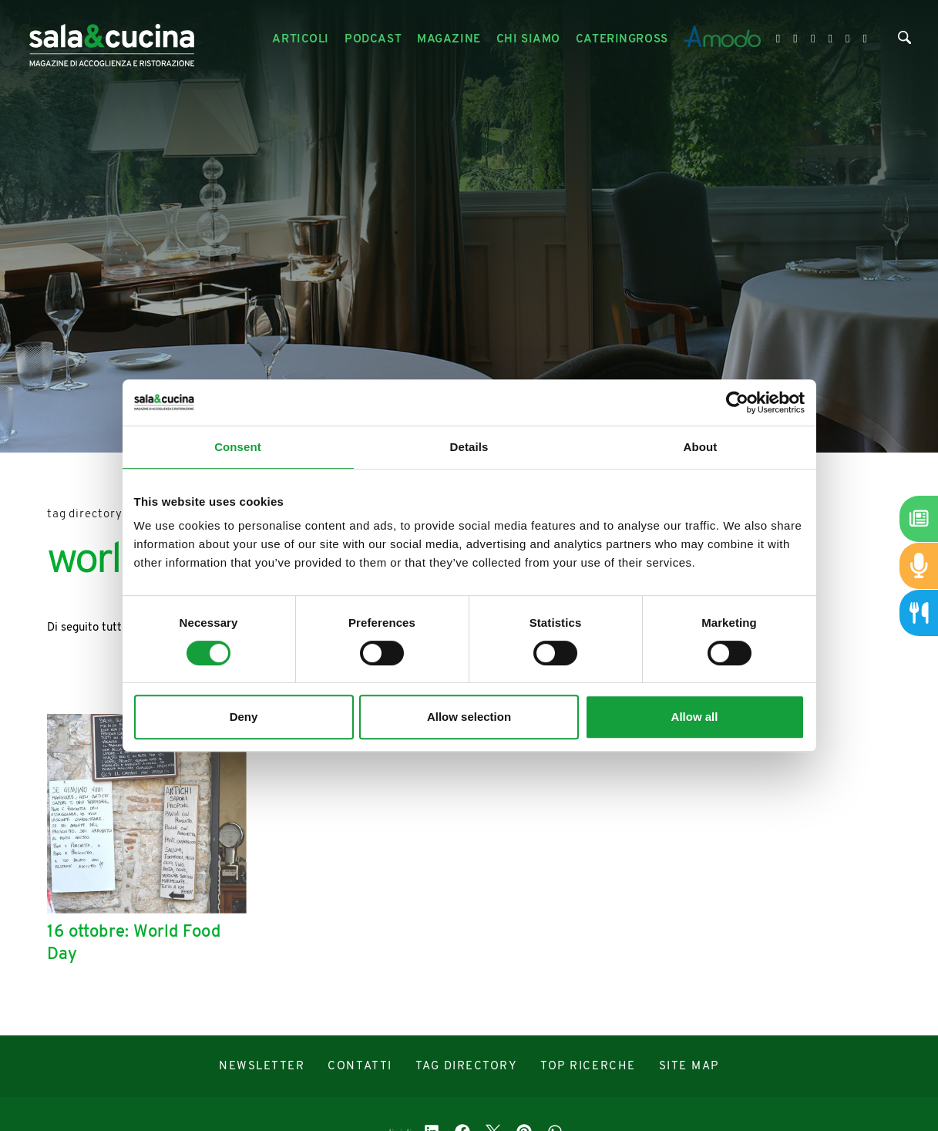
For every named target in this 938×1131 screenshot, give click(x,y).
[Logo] (112, 40)
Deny (244, 716)
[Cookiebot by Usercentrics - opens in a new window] (737, 402)
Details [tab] (469, 446)
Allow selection (469, 716)
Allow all (694, 716)
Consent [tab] (237, 446)
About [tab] (701, 446)
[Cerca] (904, 41)
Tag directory (85, 514)
